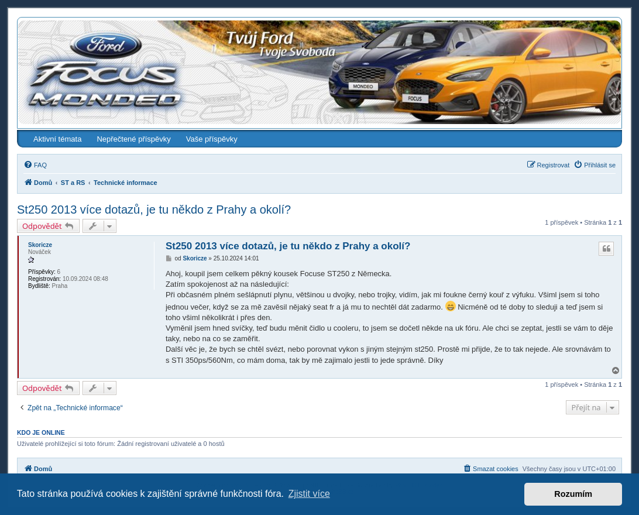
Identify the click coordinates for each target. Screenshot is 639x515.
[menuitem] (35, 165)
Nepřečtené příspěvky (133, 139)
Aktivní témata (57, 139)
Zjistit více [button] (309, 494)
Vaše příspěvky (212, 139)
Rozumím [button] (573, 494)
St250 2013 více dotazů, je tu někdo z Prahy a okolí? (154, 209)
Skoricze (40, 245)
